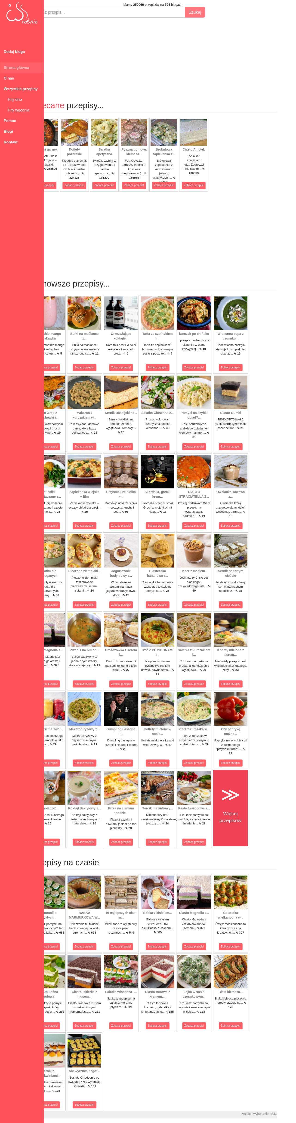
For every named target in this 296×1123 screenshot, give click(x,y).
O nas (9, 78)
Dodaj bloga (14, 52)
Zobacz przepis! (61, 185)
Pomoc (10, 121)
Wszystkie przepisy (21, 89)
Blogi (8, 131)
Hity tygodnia (16, 110)
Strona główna (16, 68)
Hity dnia (13, 100)
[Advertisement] (170, 54)
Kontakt (11, 142)
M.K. (290, 1114)
